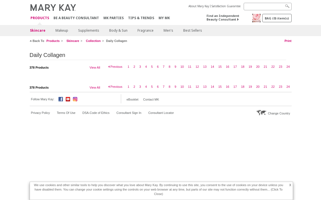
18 (242, 66)
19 (250, 66)
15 (219, 66)
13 (205, 66)
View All (95, 67)
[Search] (268, 6)
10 (182, 66)
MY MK (164, 18)
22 (273, 66)
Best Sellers (192, 30)
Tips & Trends (141, 18)
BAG (277, 18)
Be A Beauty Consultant (76, 18)
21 (265, 66)
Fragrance (145, 30)
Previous (116, 66)
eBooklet (133, 99)
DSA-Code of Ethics (95, 112)
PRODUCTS (39, 18)
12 (197, 66)
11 (189, 66)
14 (212, 66)
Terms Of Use (66, 112)
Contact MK (151, 99)
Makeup (61, 30)
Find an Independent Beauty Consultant (223, 17)
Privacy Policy (40, 112)
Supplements (88, 30)
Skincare (37, 30)
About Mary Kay (198, 6)
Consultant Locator (161, 112)
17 (235, 66)
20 (257, 66)
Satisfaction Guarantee (226, 6)
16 (227, 66)
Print (287, 40)
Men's (168, 30)
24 (288, 66)
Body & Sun (118, 30)
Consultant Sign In (128, 112)
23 (280, 66)
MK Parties (113, 18)
